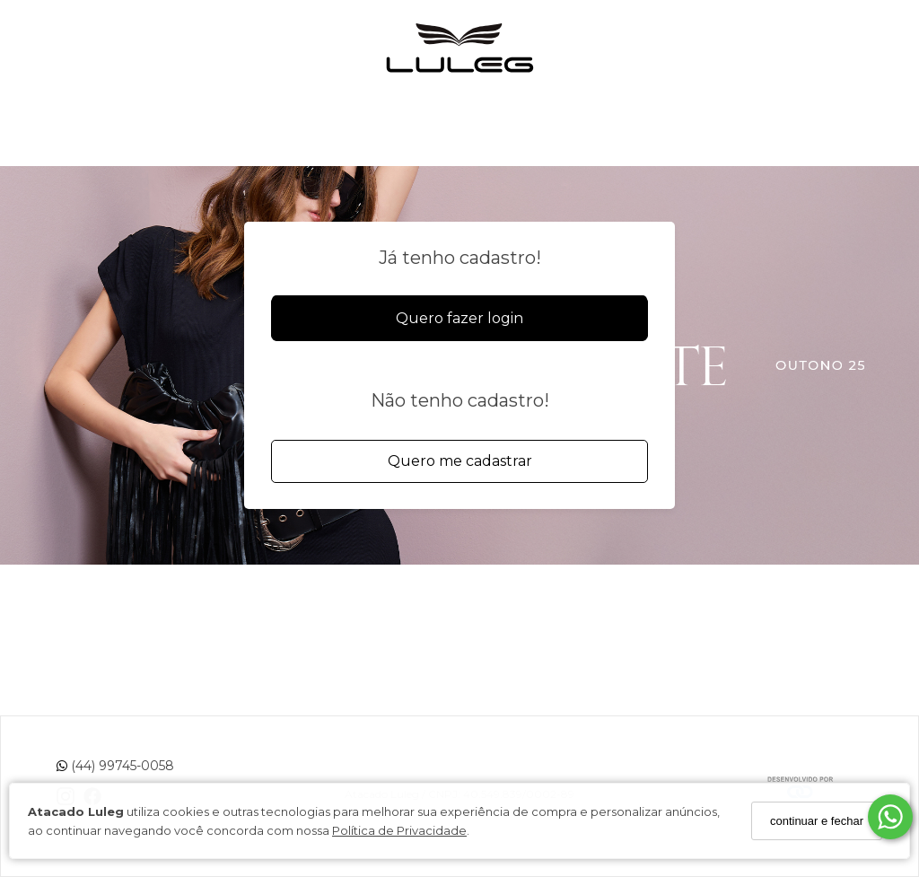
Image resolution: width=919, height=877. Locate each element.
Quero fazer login (459, 318)
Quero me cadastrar (460, 460)
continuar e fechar (816, 821)
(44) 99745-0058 (115, 766)
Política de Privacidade (399, 830)
